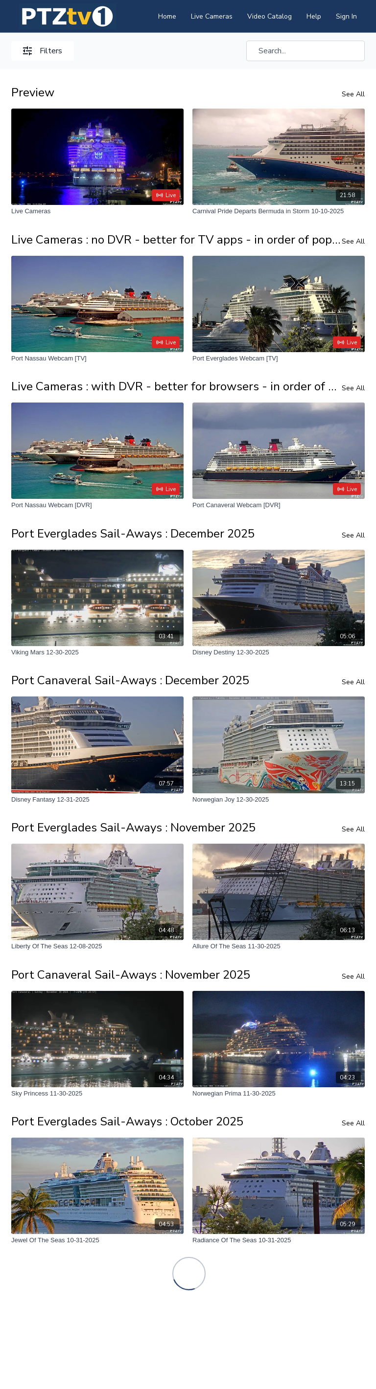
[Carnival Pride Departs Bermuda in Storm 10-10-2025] (278, 211)
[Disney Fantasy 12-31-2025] (97, 800)
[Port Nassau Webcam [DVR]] (97, 505)
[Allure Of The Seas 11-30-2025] (278, 946)
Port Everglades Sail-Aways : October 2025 (127, 1121)
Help (313, 16)
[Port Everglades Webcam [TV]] (278, 358)
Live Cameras (212, 16)
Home (167, 16)
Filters (42, 50)
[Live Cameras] (97, 211)
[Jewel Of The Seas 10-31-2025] (97, 1240)
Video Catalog (269, 16)
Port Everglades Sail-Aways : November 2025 (133, 827)
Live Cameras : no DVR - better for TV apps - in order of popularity (176, 239)
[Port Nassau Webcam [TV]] (97, 358)
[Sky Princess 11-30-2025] (97, 1093)
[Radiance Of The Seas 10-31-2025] (278, 1240)
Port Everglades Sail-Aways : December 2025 (133, 533)
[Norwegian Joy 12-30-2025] (278, 800)
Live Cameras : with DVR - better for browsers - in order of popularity (176, 386)
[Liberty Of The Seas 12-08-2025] (97, 946)
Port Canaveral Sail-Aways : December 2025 (130, 680)
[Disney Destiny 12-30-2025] (278, 652)
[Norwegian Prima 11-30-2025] (278, 1093)
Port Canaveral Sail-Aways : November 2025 (130, 975)
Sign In (346, 16)
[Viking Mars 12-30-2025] (97, 652)
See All (353, 94)
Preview (32, 92)
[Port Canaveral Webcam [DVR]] (278, 505)
